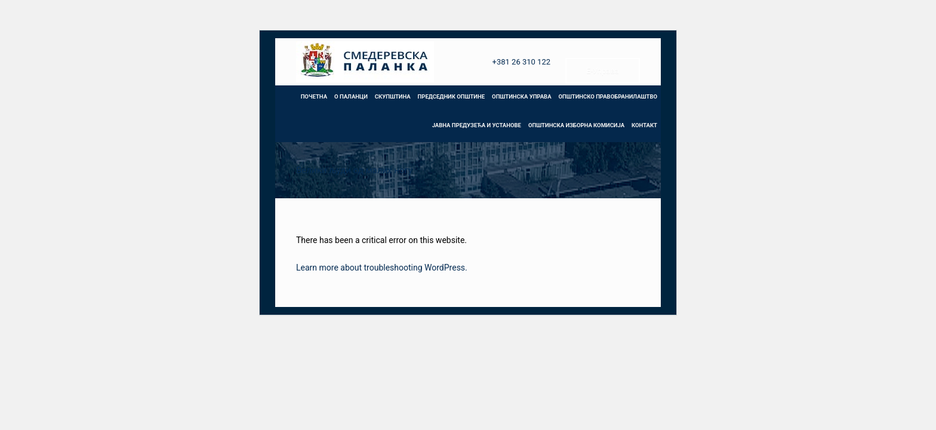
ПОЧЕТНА (314, 96)
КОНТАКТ (644, 125)
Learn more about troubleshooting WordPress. (381, 267)
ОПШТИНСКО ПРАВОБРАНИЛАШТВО (608, 96)
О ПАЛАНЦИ (351, 96)
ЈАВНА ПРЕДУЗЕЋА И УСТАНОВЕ (476, 125)
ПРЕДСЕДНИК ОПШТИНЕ (451, 96)
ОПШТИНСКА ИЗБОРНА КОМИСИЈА (576, 125)
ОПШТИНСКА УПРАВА (521, 96)
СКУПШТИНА (393, 96)
